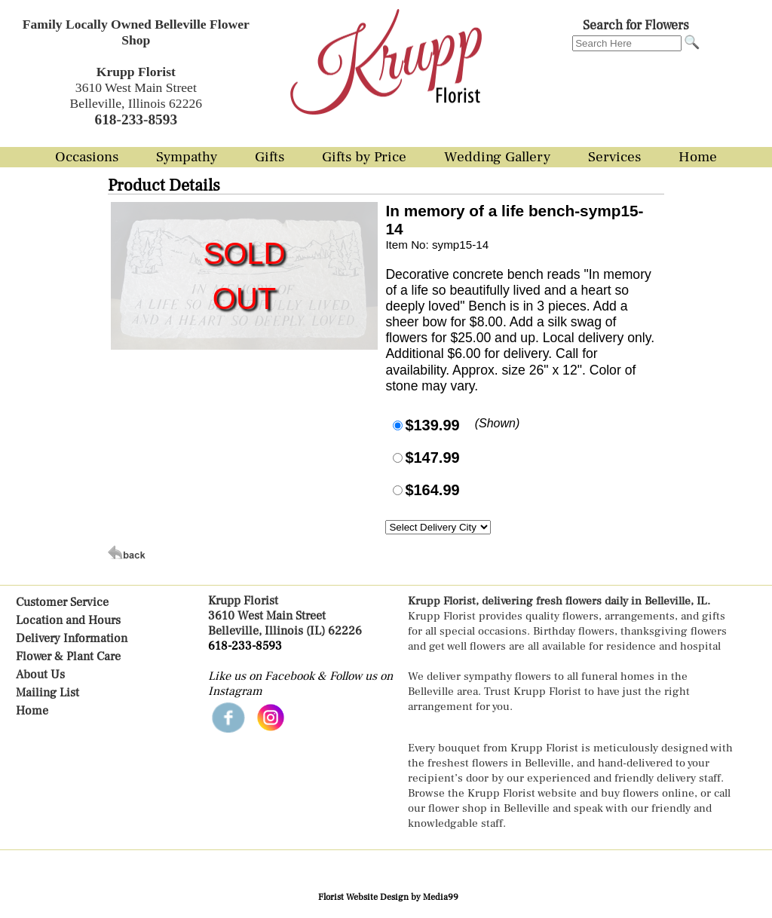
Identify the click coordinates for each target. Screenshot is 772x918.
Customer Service (62, 602)
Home (32, 710)
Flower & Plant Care (68, 656)
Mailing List (47, 692)
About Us (40, 674)
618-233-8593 (245, 645)
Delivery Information (71, 638)
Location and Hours (68, 620)
